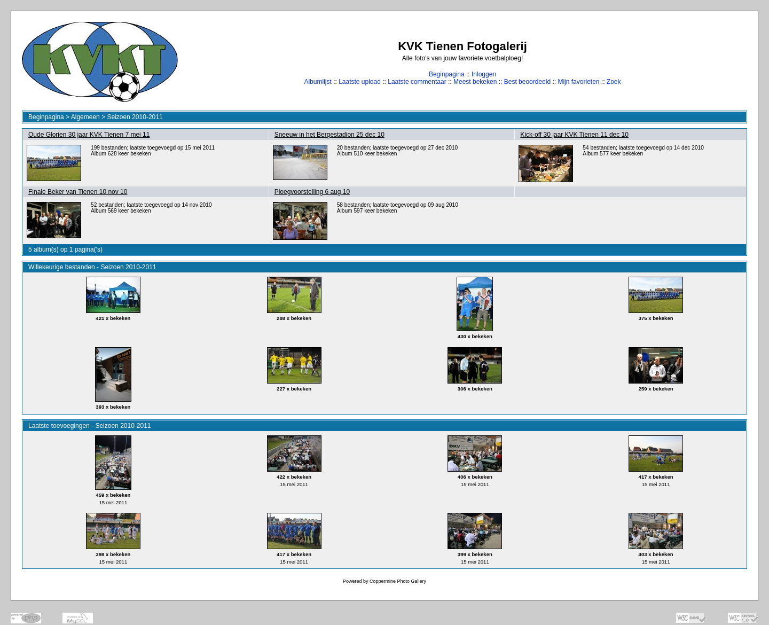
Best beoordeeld (527, 81)
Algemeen (85, 117)
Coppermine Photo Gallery (398, 581)
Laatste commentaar (417, 81)
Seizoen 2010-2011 (134, 117)
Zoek (614, 81)
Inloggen (484, 74)
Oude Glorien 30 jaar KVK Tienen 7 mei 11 (89, 134)
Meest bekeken (475, 81)
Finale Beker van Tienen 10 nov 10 (77, 192)
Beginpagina (447, 74)
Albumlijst (317, 81)
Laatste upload (360, 81)
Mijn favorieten (578, 81)
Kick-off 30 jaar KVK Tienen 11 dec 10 (574, 134)
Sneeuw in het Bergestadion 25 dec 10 (329, 134)
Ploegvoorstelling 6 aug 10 (312, 192)
